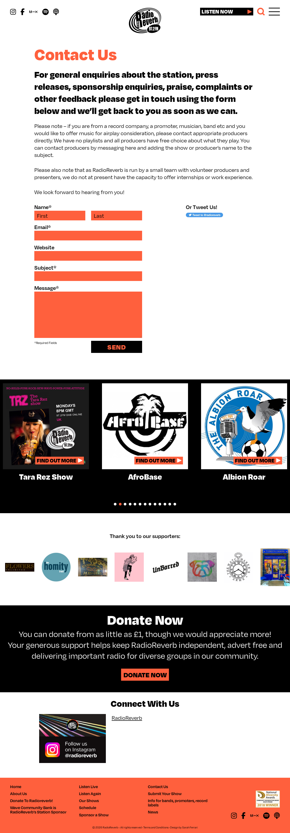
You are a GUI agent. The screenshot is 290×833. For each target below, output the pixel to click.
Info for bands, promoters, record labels (178, 802)
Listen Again (90, 793)
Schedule (87, 807)
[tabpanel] (46, 432)
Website (44, 247)
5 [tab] (135, 504)
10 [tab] (160, 504)
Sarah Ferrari (190, 827)
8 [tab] (150, 504)
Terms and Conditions (155, 827)
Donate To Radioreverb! (31, 800)
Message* (46, 288)
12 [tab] (169, 504)
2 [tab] (120, 504)
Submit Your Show (164, 793)
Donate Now (145, 674)
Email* (42, 227)
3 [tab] (125, 504)
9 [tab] (155, 504)
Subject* (45, 267)
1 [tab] (115, 504)
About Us (18, 793)
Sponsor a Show (94, 814)
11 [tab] (165, 504)
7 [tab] (145, 504)
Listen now (217, 11)
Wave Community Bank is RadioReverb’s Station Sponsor (38, 809)
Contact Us (158, 786)
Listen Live (88, 786)
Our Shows (89, 800)
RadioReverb (127, 717)
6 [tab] (140, 504)
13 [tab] (175, 504)
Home (15, 786)
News (153, 811)
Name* (42, 207)
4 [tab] (130, 504)
